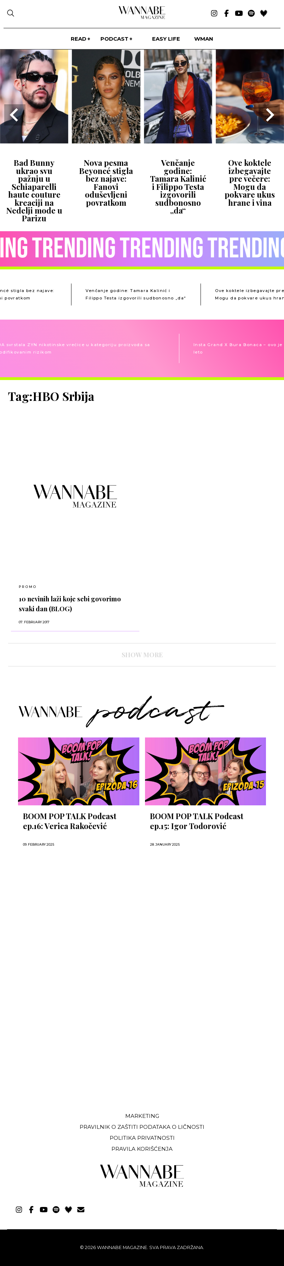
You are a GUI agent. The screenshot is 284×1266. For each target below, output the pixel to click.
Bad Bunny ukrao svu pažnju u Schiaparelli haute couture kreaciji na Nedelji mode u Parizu (34, 190)
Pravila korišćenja (142, 1148)
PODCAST (114, 38)
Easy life (166, 38)
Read (78, 38)
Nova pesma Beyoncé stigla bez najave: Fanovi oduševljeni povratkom (106, 182)
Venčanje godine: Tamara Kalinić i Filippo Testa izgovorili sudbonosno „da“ (178, 186)
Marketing (142, 1116)
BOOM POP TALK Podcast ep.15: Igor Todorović (196, 821)
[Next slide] (269, 115)
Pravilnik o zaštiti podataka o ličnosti (142, 1127)
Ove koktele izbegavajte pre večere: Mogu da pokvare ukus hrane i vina (250, 182)
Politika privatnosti (142, 1137)
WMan (203, 38)
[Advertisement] (61, 1054)
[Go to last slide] (14, 115)
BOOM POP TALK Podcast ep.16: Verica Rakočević (69, 821)
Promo (27, 587)
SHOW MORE (142, 654)
